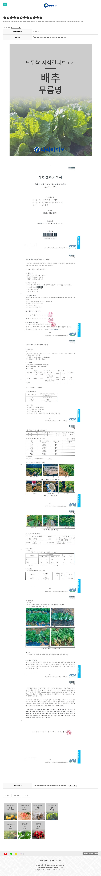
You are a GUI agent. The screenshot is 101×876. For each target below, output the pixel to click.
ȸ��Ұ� (44, 860)
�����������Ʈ (91, 853)
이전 (7, 795)
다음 (26, 795)
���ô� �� (55, 860)
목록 (16, 795)
